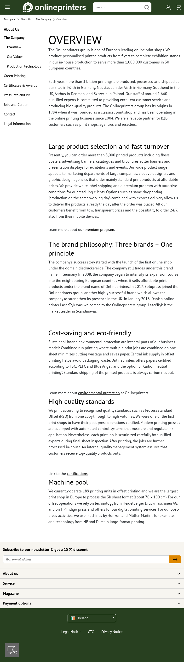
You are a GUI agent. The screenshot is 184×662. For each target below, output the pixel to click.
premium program (99, 229)
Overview (14, 47)
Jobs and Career (16, 104)
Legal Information (17, 123)
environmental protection (99, 392)
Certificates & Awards (20, 85)
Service (89, 583)
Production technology (24, 66)
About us (89, 573)
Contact (9, 114)
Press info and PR (17, 95)
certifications (77, 473)
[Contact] (12, 650)
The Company (14, 37)
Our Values (15, 56)
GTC (91, 631)
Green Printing (15, 76)
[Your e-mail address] (86, 559)
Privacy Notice (112, 631)
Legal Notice (70, 631)
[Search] (118, 7)
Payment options (89, 603)
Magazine (89, 593)
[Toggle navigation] (7, 7)
